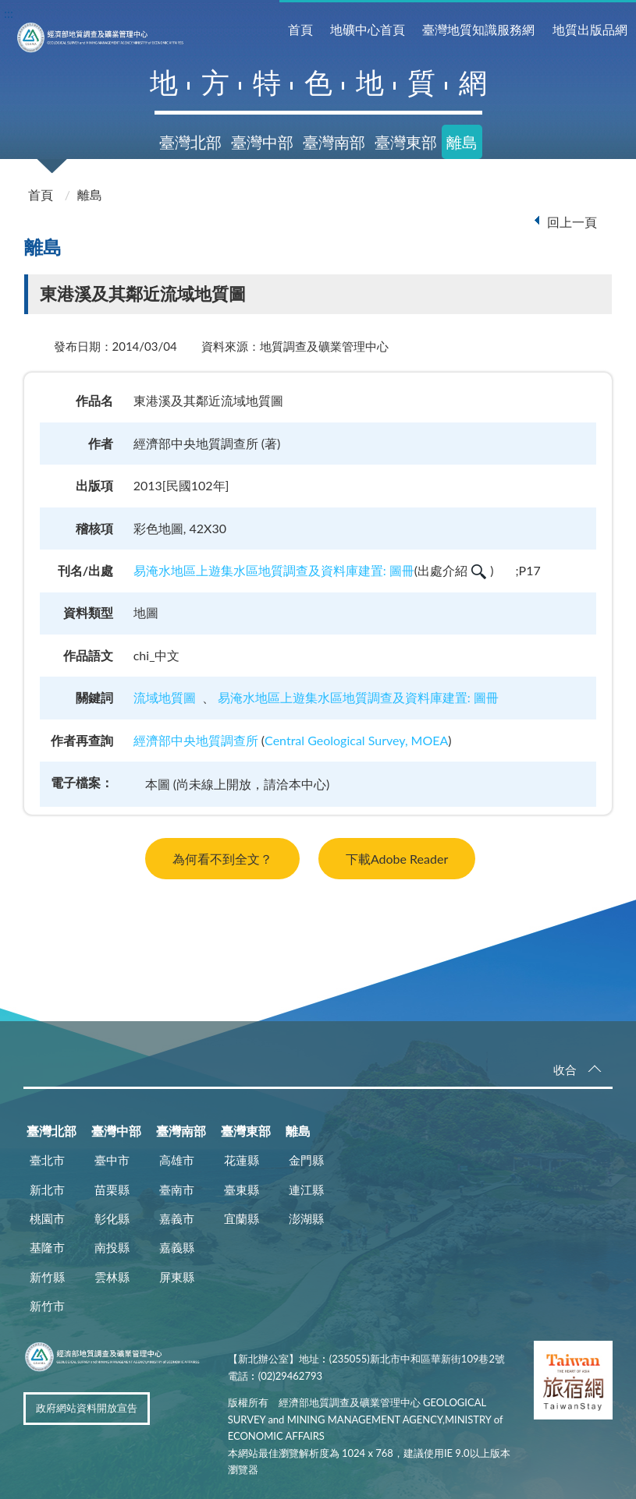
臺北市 (47, 1160)
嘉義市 (176, 1218)
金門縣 (306, 1160)
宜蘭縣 (241, 1218)
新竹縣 (47, 1277)
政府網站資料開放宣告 (86, 1408)
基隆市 (47, 1247)
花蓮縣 (241, 1160)
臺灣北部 (190, 142)
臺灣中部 (262, 142)
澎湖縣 (306, 1218)
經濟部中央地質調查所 (195, 740)
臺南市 (176, 1190)
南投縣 (112, 1247)
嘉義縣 (176, 1247)
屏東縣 (176, 1277)
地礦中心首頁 (367, 29)
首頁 (300, 29)
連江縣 (306, 1190)
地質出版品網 (590, 29)
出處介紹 (451, 570)
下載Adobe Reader (397, 858)
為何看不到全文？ (222, 858)
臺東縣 (241, 1190)
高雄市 (176, 1160)
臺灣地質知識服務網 (478, 29)
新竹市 (47, 1306)
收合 (565, 1070)
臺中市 (112, 1160)
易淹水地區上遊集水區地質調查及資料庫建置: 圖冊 (273, 570)
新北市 (47, 1190)
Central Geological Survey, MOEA (356, 740)
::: (8, 12)
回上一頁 (572, 221)
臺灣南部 (334, 142)
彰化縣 (112, 1218)
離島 (462, 142)
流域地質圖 (164, 697)
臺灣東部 (406, 142)
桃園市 (47, 1218)
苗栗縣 (112, 1190)
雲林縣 (112, 1277)
